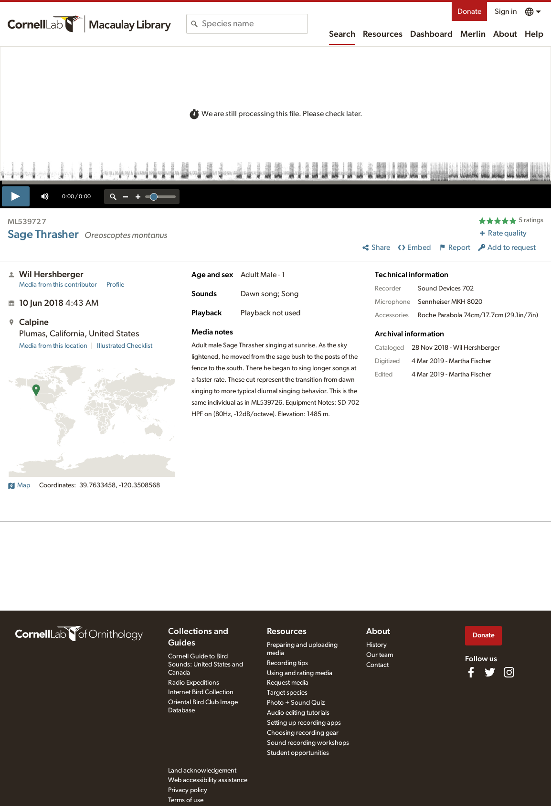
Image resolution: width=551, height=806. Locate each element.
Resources (383, 34)
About (505, 34)
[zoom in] (138, 196)
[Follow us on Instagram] (509, 672)
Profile (115, 284)
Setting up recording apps (304, 723)
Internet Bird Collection (200, 692)
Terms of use (185, 800)
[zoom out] (125, 196)
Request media (287, 682)
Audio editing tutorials (298, 712)
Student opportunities (298, 753)
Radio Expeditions (193, 682)
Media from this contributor (58, 284)
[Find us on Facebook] (471, 672)
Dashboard (431, 34)
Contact (377, 665)
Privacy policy (187, 790)
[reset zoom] (113, 196)
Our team (379, 655)
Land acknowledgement (202, 770)
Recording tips (287, 663)
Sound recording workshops (308, 743)
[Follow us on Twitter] (490, 672)
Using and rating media (299, 673)
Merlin (473, 34)
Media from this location (53, 346)
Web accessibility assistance (207, 780)
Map (19, 485)
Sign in (506, 11)
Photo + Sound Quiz (296, 702)
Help (534, 34)
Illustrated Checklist (124, 346)
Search (342, 34)
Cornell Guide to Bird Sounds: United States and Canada (205, 664)
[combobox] (254, 23)
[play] (16, 196)
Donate (469, 11)
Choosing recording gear (303, 733)
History (376, 645)
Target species (287, 692)
